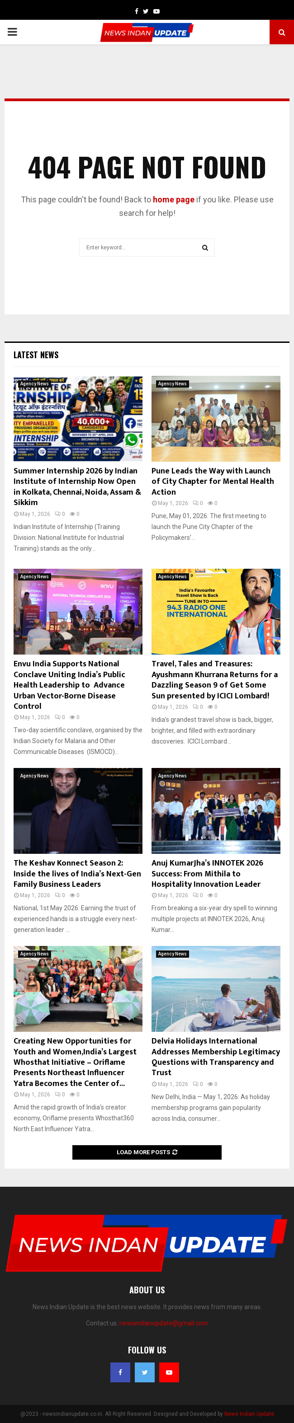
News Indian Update (249, 1414)
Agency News (34, 383)
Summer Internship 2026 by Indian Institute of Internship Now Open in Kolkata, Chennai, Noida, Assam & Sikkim (77, 487)
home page (173, 199)
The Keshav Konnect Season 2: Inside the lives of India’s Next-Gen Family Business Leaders (77, 874)
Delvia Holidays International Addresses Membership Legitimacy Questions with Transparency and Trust (216, 1057)
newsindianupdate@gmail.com (163, 1323)
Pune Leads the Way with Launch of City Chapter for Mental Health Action (213, 481)
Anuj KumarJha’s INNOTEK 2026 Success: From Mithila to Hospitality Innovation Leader (207, 874)
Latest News (36, 354)
